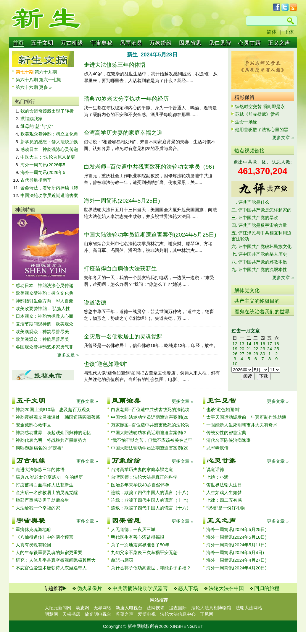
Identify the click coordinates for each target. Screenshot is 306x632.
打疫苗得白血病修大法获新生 (120, 268)
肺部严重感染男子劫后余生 (42, 500)
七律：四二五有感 (224, 500)
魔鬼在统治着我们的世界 (262, 312)
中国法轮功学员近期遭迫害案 (49, 195)
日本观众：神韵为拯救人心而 (44, 316)
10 (234, 363)
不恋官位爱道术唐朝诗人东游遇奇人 (51, 567)
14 (248, 343)
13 (241, 343)
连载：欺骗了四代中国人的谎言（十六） (151, 507)
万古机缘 (72, 43)
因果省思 (190, 43)
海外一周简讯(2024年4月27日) (236, 560)
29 (255, 353)
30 (262, 353)
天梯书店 (71, 614)
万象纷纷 (160, 43)
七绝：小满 (217, 477)
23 (262, 348)
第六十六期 (27, 87)
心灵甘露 (249, 43)
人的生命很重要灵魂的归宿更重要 (49, 552)
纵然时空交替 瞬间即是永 (260, 106)
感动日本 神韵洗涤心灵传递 (49, 149)
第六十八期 (27, 79)
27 (241, 353)
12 (234, 343)
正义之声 (279, 43)
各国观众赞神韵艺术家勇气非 (44, 346)
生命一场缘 (246, 121)
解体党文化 (247, 290)
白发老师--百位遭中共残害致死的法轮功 (150, 409)
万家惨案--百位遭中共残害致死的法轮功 (150, 424)
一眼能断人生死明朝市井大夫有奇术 (241, 424)
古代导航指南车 (35, 180)
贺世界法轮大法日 (224, 484)
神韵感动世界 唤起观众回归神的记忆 (53, 432)
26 (234, 353)
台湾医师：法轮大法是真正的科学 (144, 477)
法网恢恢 (156, 607)
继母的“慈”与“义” (36, 126)
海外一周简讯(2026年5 (42, 164)
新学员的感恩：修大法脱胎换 (49, 141)
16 (262, 343)
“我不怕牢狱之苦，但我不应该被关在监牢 (151, 440)
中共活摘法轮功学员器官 (140, 588)
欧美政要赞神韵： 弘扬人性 (43, 308)
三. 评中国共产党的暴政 (254, 217)
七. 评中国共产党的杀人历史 (259, 254)
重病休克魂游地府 (33, 529)
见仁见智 (220, 43)
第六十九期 (46, 71)
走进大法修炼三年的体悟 (115, 65)
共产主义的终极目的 (257, 301)
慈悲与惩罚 (122, 560)
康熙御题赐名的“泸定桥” (39, 447)
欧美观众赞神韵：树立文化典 (49, 133)
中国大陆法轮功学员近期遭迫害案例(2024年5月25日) (150, 235)
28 (248, 353)
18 (276, 343)
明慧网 (51, 614)
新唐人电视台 (129, 607)
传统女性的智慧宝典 (226, 432)
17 (269, 343)
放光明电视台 (98, 614)
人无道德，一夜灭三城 (133, 529)
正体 (289, 32)
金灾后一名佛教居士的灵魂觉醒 (123, 336)
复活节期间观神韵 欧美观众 (44, 323)
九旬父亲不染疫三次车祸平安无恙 (144, 552)
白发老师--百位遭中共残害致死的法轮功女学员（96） (151, 167)
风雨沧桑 (131, 43)
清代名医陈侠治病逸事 (228, 440)
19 (234, 348)
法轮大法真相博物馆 (211, 607)
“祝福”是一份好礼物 (225, 507)
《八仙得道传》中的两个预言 (44, 537)
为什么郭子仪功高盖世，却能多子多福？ (151, 567)
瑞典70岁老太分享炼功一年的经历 (126, 99)
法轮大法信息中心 (178, 614)
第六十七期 (50, 79)
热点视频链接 (249, 151)
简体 (272, 32)
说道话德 (95, 302)
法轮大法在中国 (226, 588)
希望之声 (124, 614)
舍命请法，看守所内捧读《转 (49, 187)
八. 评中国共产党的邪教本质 (259, 261)
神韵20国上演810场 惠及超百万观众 (53, 409)
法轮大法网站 (249, 607)
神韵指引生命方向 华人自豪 (44, 300)
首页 (18, 43)
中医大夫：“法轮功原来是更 (47, 156)
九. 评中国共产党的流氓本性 (259, 269)
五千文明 (42, 43)
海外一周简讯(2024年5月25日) (122, 201)
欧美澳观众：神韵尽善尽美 (44, 331)
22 (255, 348)
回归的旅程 (266, 588)
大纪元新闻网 (58, 607)
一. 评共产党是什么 (250, 202)
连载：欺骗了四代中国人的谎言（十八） (151, 492)
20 (241, 348)
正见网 (206, 614)
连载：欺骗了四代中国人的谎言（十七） (151, 500)
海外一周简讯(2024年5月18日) (236, 537)
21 (248, 348)
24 (269, 348)
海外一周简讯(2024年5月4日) (235, 552)
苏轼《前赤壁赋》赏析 (257, 114)
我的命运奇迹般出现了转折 (47, 110)
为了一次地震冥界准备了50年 (140, 544)
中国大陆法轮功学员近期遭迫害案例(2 (148, 432)
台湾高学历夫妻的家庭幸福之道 (123, 133)
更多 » (45, 87)
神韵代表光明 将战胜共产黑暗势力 (51, 440)
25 (276, 348)
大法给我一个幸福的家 (38, 507)
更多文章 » (68, 354)
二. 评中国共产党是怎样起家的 (261, 209)
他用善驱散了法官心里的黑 (261, 129)
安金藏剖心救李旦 (33, 424)
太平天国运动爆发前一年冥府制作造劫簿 (246, 417)
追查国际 (178, 607)
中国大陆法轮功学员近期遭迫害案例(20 (150, 417)
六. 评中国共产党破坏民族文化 (261, 246)
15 (255, 343)
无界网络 (102, 607)
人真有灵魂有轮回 (33, 544)
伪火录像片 (89, 588)
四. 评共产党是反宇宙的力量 (259, 225)
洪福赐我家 (31, 118)
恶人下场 (188, 588)
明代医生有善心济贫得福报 (137, 537)
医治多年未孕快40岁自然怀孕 (140, 484)
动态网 (82, 607)
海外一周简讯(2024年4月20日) (236, 567)
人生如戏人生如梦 (224, 492)
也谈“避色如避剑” (105, 364)
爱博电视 (147, 614)
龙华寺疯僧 (217, 447)
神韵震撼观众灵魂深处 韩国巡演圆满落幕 (58, 417)
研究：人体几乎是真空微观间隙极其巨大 (56, 560)
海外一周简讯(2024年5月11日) (236, 544)
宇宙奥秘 (101, 43)
